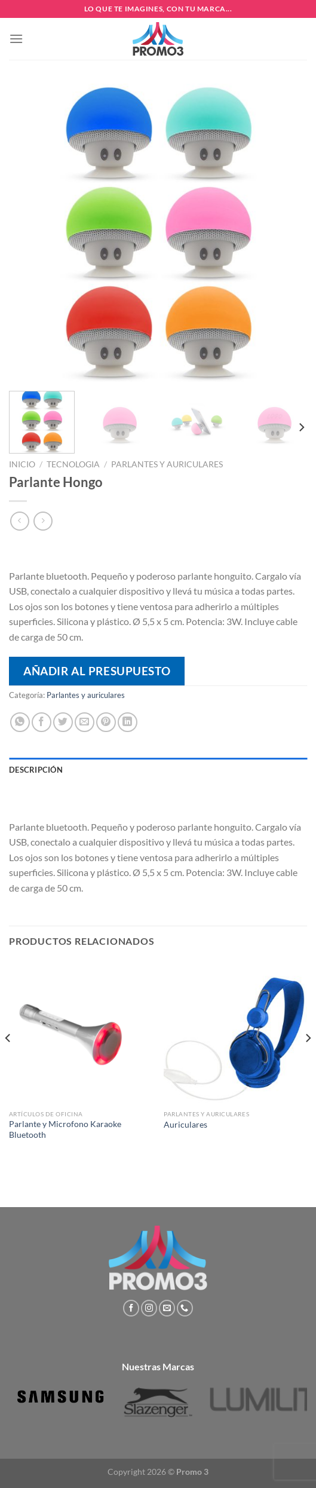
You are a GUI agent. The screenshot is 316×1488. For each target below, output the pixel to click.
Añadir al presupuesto (96, 671)
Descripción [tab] (36, 769)
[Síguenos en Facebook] (131, 1308)
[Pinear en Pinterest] (106, 722)
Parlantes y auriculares (167, 464)
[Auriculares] (235, 1032)
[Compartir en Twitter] (63, 722)
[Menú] (16, 38)
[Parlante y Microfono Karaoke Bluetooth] (80, 1032)
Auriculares (185, 1124)
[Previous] (8, 1062)
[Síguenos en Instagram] (149, 1308)
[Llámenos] (185, 1308)
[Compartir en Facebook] (41, 722)
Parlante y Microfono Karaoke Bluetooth (65, 1129)
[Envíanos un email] (167, 1308)
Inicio (22, 464)
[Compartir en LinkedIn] (127, 722)
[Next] (301, 427)
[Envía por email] (84, 722)
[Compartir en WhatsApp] (20, 722)
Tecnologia (73, 464)
